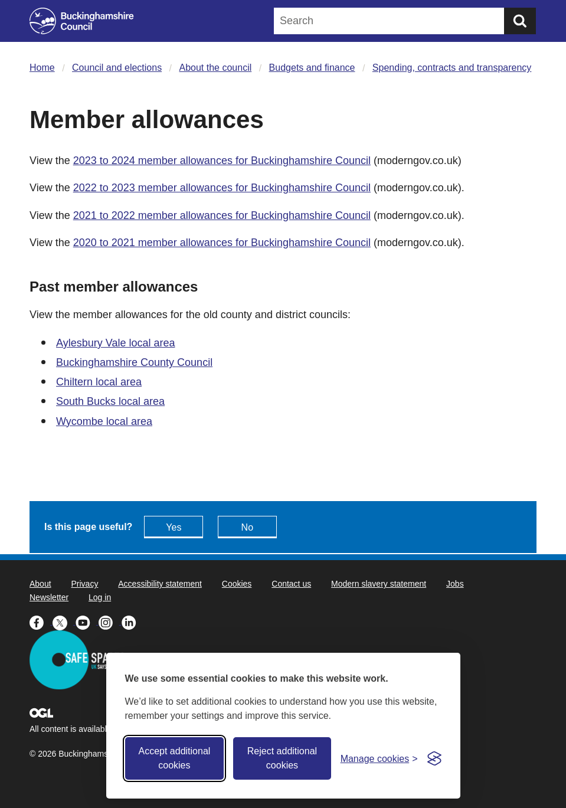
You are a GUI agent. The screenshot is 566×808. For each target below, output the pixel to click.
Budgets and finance (312, 68)
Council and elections (117, 68)
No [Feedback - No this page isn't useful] (247, 527)
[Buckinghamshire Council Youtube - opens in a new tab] (87, 621)
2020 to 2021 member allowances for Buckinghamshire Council (222, 242)
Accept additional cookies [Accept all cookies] (174, 758)
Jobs (455, 583)
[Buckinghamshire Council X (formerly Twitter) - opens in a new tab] (64, 621)
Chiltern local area (99, 382)
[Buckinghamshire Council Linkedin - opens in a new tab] (132, 621)
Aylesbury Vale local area (115, 343)
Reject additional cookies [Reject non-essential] (282, 758)
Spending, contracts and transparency (452, 68)
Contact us (291, 583)
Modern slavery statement (378, 583)
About (40, 583)
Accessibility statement (160, 583)
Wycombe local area (104, 421)
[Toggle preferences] (379, 758)
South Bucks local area (110, 401)
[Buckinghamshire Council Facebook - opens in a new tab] (41, 621)
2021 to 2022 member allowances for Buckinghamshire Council (222, 215)
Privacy (84, 583)
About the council (215, 68)
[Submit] (520, 21)
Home (42, 68)
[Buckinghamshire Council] (82, 21)
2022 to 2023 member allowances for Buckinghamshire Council (222, 188)
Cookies (237, 583)
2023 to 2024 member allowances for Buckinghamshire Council (222, 160)
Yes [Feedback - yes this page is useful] (173, 527)
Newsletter (49, 597)
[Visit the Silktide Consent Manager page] (434, 758)
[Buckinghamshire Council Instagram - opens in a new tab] (110, 621)
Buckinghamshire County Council (134, 362)
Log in (100, 597)
